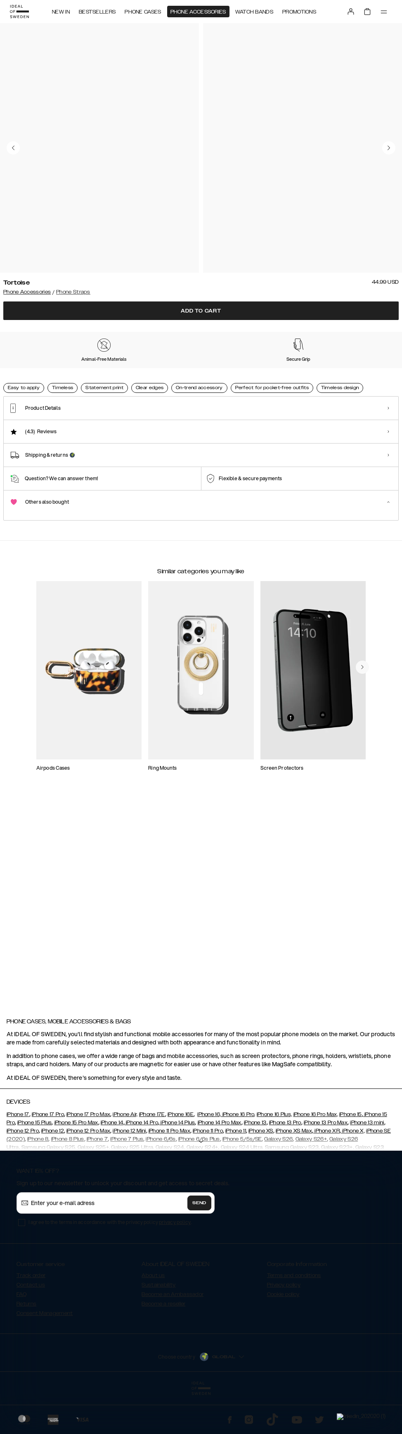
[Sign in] (351, 11)
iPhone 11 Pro (208, 1172)
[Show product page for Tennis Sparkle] (241, 380)
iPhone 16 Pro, (238, 1155)
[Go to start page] (19, 11)
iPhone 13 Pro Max (326, 1164)
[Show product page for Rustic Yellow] (81, 380)
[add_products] (131, 797)
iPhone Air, (125, 1155)
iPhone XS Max (294, 1172)
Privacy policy (283, 1326)
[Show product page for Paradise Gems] (135, 380)
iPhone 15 (350, 1155)
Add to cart (201, 311)
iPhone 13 (255, 1164)
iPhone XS (260, 1172)
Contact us (31, 1326)
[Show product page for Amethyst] (348, 380)
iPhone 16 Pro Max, (315, 1155)
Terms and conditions (294, 1317)
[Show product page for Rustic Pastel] (294, 380)
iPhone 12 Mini (129, 1172)
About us (153, 1317)
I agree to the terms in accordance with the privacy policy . (110, 1263)
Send (199, 1244)
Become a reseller (163, 1345)
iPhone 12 (52, 1172)
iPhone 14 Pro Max (219, 1164)
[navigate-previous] (372, 726)
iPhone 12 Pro (23, 1172)
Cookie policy (283, 1335)
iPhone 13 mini (367, 1164)
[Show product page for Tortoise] (28, 380)
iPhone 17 (18, 1155)
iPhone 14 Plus (177, 1164)
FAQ (21, 1335)
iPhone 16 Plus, (274, 1155)
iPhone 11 (235, 1172)
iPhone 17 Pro (48, 1155)
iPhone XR (326, 1172)
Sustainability (158, 1326)
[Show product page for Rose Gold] (188, 380)
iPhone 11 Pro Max (169, 1172)
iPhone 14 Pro (141, 1164)
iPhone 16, (209, 1155)
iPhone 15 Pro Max (76, 1164)
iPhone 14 (112, 1164)
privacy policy (175, 1263)
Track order (31, 1317)
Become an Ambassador (172, 1335)
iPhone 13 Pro (285, 1164)
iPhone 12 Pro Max (88, 1172)
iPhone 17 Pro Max (88, 1155)
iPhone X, (353, 1172)
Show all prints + (378, 331)
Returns (26, 1345)
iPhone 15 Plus (34, 1164)
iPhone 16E (181, 1155)
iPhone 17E (152, 1155)
